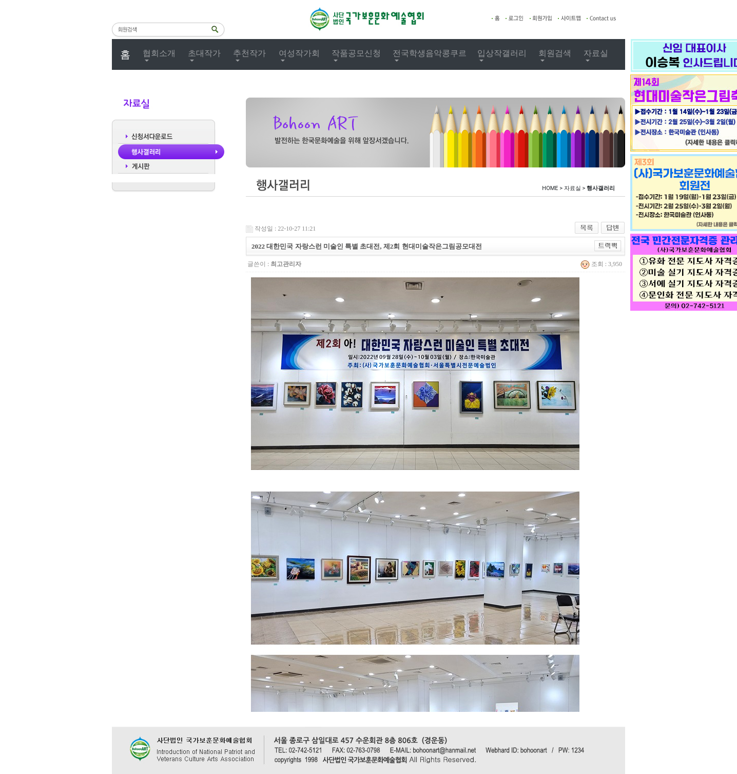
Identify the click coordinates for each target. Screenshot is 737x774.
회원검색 (554, 53)
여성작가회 (299, 53)
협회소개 (159, 53)
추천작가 (249, 53)
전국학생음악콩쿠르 (430, 53)
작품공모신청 (356, 53)
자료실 (596, 53)
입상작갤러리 (502, 53)
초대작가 (204, 53)
